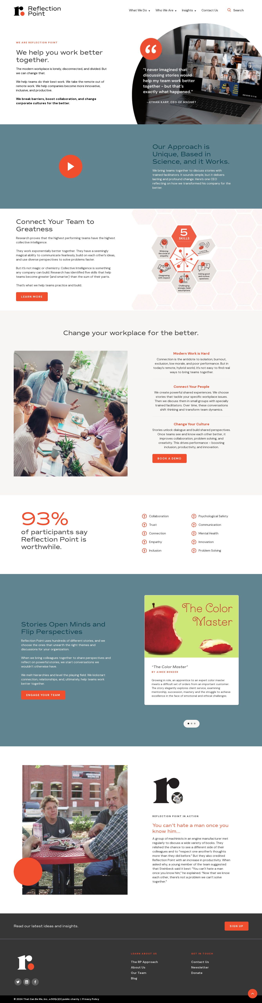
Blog (134, 978)
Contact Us (210, 10)
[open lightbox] (70, 166)
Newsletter (200, 967)
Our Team (138, 973)
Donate (197, 973)
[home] (37, 11)
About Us (138, 967)
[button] (140, 11)
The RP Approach (144, 962)
